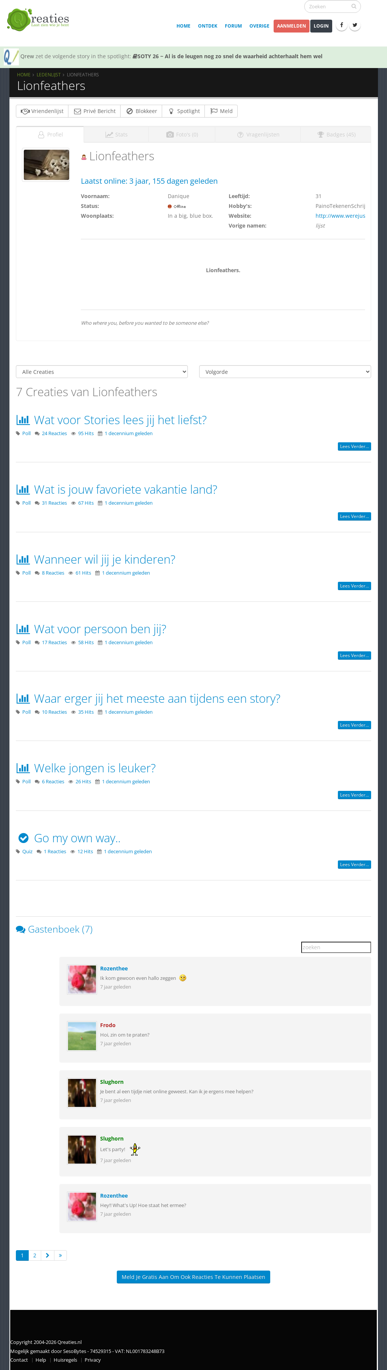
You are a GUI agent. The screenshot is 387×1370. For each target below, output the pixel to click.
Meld (221, 111)
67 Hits (86, 503)
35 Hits (86, 712)
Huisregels (65, 1360)
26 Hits (83, 781)
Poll (26, 433)
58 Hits (86, 642)
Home (183, 26)
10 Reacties (54, 712)
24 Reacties (54, 433)
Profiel (50, 134)
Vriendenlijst (42, 111)
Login (321, 26)
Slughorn (112, 1081)
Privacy (93, 1360)
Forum (233, 26)
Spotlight (183, 111)
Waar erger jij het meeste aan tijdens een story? (148, 698)
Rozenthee (114, 968)
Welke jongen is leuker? (86, 768)
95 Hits (86, 433)
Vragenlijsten (258, 134)
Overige (259, 26)
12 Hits (85, 851)
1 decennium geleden (129, 433)
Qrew (27, 56)
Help (41, 1360)
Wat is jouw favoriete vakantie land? (116, 489)
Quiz (27, 851)
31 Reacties (54, 503)
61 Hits (83, 573)
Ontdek (207, 26)
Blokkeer (141, 111)
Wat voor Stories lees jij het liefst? (111, 420)
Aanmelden (291, 26)
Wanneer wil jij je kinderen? (95, 559)
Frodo (108, 1025)
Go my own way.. (68, 838)
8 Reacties (53, 573)
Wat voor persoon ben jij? (91, 629)
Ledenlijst (49, 74)
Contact (19, 1360)
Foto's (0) (182, 134)
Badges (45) (336, 134)
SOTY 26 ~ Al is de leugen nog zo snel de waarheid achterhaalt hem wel (227, 56)
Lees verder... (354, 446)
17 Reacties (54, 642)
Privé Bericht (94, 111)
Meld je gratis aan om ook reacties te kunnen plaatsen (193, 1276)
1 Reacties (55, 851)
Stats (116, 134)
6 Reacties (53, 781)
